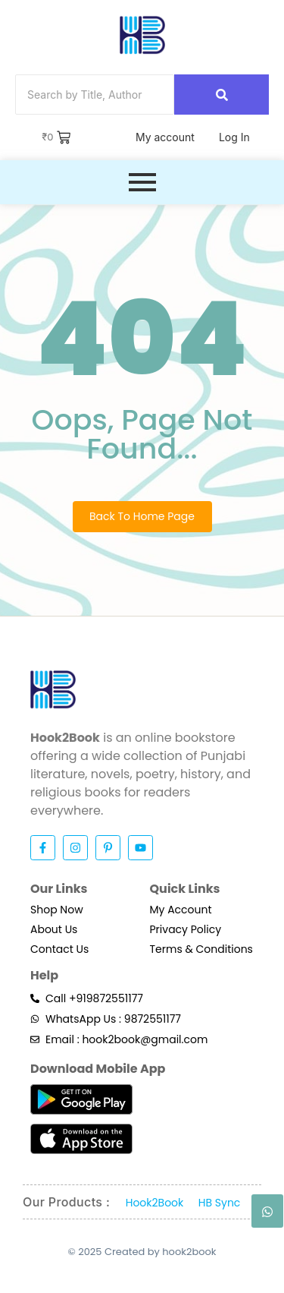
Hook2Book (155, 1202)
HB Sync (219, 1202)
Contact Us (59, 949)
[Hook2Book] (142, 35)
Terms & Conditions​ (201, 949)
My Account (181, 909)
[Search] (94, 94)
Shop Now (56, 909)
